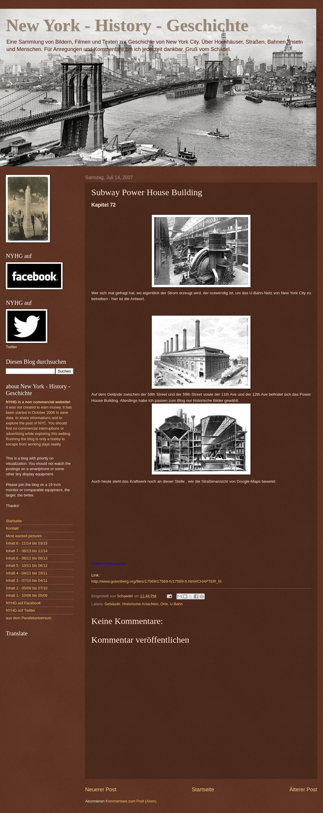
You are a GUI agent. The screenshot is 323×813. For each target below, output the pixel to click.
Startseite (203, 789)
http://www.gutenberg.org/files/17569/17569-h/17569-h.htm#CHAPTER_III (156, 581)
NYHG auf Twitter (20, 610)
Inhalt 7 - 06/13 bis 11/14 (27, 551)
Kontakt (12, 528)
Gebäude (112, 604)
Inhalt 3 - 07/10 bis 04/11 (27, 580)
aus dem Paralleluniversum (28, 618)
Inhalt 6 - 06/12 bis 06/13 (27, 558)
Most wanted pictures (24, 536)
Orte (164, 604)
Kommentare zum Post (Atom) (130, 801)
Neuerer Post (100, 789)
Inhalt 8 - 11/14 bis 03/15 (27, 543)
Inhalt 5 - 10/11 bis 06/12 (27, 565)
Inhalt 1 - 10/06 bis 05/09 (27, 595)
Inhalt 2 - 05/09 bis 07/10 (27, 588)
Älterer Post (303, 789)
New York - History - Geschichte (127, 25)
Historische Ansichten (140, 604)
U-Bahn (176, 604)
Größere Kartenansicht (108, 563)
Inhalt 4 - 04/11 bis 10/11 (27, 573)
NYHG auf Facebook (23, 603)
